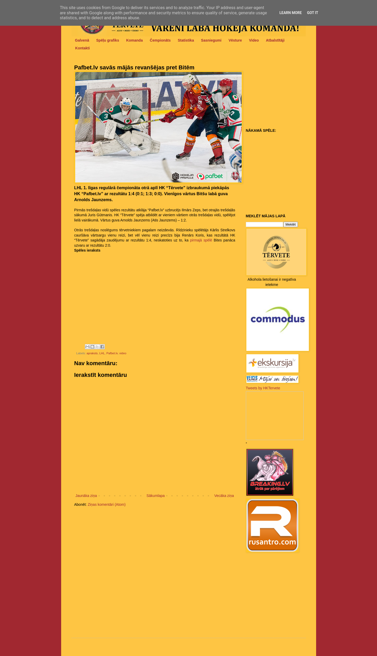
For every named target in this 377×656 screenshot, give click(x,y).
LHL (102, 353)
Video (254, 40)
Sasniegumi (211, 40)
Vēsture (235, 40)
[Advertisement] (278, 93)
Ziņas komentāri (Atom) (106, 504)
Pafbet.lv (112, 353)
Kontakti (82, 48)
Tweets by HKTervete (263, 388)
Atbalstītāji (275, 40)
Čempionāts (160, 40)
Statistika (186, 40)
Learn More (290, 13)
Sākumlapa (155, 496)
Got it (312, 13)
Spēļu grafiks (107, 40)
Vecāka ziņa (224, 496)
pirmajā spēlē (201, 240)
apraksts (92, 353)
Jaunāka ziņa (86, 496)
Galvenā (82, 40)
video (122, 353)
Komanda (134, 40)
